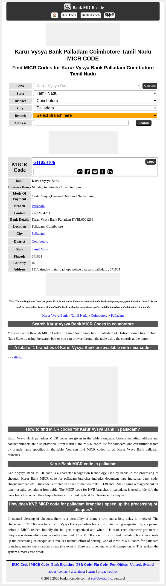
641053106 (44, 162)
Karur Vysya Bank (55, 315)
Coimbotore (40, 241)
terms (91, 571)
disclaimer (78, 571)
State (20, 93)
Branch (20, 115)
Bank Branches (62, 564)
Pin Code (101, 564)
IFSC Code (69, 15)
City (20, 108)
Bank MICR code (88, 7)
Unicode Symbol (142, 564)
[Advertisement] (83, 34)
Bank (20, 86)
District (20, 101)
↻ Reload (150, 85)
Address (20, 123)
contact (63, 571)
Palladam (38, 206)
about (52, 571)
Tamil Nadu (40, 249)
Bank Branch (91, 15)
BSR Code (84, 564)
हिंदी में (109, 15)
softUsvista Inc (101, 578)
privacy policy (108, 571)
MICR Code (40, 564)
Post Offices (119, 564)
